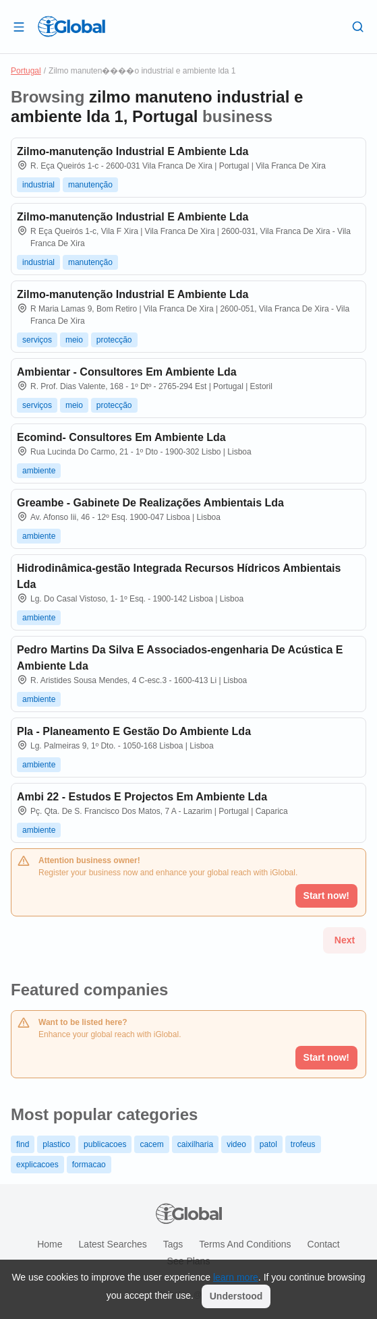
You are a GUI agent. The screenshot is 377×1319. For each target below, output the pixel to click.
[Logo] (71, 26)
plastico (56, 1144)
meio (74, 340)
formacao (89, 1164)
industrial (38, 184)
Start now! (326, 1057)
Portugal (26, 71)
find (22, 1144)
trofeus (303, 1144)
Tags (173, 1244)
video (236, 1144)
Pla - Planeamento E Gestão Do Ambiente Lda (134, 731)
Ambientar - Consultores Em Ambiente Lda (127, 372)
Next (345, 940)
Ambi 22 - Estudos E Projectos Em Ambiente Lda (142, 796)
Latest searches (113, 1244)
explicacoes (37, 1164)
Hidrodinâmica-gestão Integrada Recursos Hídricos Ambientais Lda (179, 576)
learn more (235, 1277)
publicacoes (105, 1144)
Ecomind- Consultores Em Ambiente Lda (121, 437)
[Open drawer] (18, 26)
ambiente (38, 470)
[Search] (358, 26)
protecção (114, 340)
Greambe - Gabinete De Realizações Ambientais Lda (150, 502)
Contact (324, 1244)
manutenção (90, 184)
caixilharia (195, 1144)
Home (49, 1244)
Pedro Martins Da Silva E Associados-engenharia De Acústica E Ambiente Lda (180, 658)
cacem (151, 1144)
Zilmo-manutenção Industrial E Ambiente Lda (132, 151)
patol (268, 1144)
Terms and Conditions (245, 1244)
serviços (37, 340)
